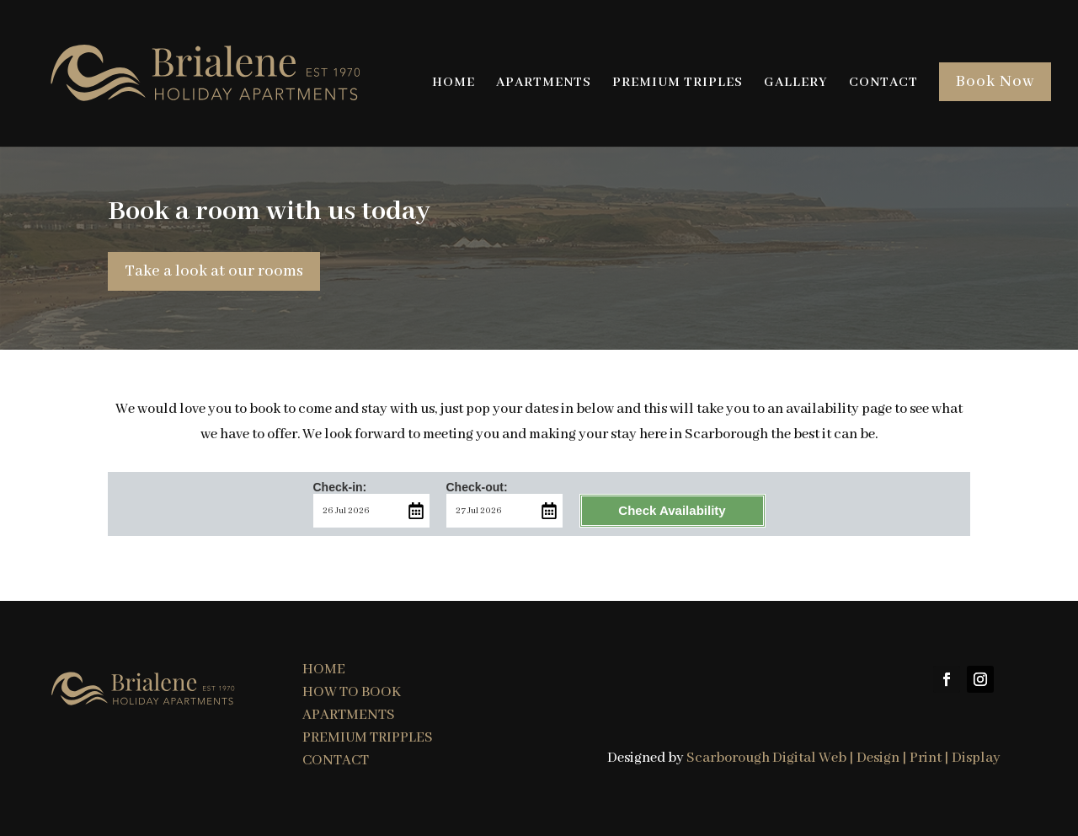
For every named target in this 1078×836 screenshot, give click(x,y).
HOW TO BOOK (351, 692)
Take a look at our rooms (214, 271)
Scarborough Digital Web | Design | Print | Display (843, 758)
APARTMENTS (543, 84)
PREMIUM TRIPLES (677, 84)
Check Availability (671, 510)
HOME (453, 84)
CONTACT (883, 84)
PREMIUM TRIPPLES (367, 738)
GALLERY (796, 84)
